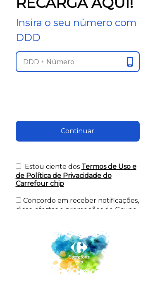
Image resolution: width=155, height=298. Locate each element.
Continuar (77, 131)
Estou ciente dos (76, 175)
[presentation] (78, 105)
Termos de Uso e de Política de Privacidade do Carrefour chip (76, 175)
